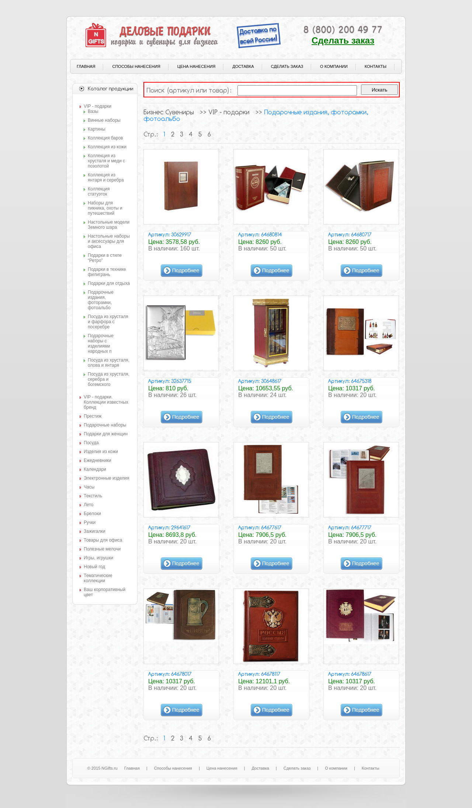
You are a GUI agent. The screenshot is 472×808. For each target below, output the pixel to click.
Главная (86, 66)
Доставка (243, 66)
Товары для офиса (103, 540)
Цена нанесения (196, 66)
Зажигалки (94, 531)
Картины (96, 129)
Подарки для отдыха (109, 283)
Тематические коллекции (98, 578)
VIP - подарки (97, 106)
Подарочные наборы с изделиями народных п (101, 343)
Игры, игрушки (98, 557)
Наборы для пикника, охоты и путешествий (105, 208)
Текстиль (93, 495)
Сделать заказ (343, 40)
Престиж (92, 416)
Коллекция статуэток (99, 191)
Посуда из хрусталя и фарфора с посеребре (108, 321)
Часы (89, 487)
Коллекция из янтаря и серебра (106, 177)
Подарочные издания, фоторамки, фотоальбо (101, 300)
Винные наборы (104, 120)
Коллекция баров (105, 138)
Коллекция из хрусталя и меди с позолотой (106, 161)
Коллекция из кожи (107, 146)
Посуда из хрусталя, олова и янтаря (108, 363)
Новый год (94, 566)
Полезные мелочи (102, 549)
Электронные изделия (106, 478)
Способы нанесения (136, 66)
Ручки (90, 522)
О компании (334, 66)
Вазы (93, 111)
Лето (88, 504)
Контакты (375, 66)
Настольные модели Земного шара (108, 225)
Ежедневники (97, 460)
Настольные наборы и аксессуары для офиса (109, 241)
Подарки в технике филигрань (107, 272)
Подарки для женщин (106, 433)
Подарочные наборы (105, 425)
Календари (95, 469)
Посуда (91, 442)
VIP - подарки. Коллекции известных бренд (106, 402)
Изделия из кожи (101, 451)
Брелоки (92, 513)
